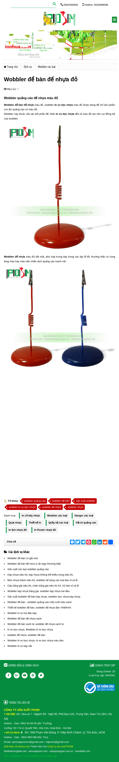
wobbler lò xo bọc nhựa (22, 507)
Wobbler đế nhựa (14, 256)
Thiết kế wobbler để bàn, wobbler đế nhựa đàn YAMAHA (39, 607)
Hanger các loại (83, 515)
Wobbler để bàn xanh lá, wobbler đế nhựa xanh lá (35, 624)
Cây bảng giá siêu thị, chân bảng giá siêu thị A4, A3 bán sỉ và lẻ (43, 585)
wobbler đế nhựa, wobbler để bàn (26, 635)
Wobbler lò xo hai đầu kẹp (22, 613)
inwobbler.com (82, 751)
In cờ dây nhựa (31, 515)
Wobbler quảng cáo (18, 98)
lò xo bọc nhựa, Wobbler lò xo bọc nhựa (30, 629)
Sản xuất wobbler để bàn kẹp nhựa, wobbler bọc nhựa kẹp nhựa (43, 596)
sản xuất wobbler (85, 500)
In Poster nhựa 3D (45, 529)
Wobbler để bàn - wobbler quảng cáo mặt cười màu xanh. (39, 602)
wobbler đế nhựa (51, 507)
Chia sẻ (11, 541)
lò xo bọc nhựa (64, 104)
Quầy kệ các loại (58, 522)
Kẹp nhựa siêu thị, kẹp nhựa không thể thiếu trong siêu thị (40, 574)
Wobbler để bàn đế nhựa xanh (24, 618)
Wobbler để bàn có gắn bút (22, 558)
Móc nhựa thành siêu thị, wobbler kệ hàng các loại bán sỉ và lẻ (42, 580)
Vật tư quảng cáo (86, 522)
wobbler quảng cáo (35, 500)
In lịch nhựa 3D (18, 529)
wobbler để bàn (61, 500)
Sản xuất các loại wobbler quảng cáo (28, 569)
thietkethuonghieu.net (15, 751)
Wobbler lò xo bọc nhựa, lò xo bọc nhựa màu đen (35, 640)
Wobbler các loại (57, 515)
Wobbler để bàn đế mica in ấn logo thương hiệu (34, 563)
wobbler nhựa (75, 507)
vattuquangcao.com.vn (61, 751)
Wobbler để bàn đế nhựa (19, 104)
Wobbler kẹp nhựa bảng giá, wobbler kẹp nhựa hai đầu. (38, 591)
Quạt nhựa (15, 522)
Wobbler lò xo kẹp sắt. (19, 645)
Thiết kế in (35, 522)
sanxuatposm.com (37, 751)
